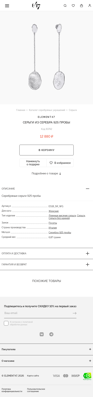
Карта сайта (33, 376)
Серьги (81, 215)
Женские (54, 211)
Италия (53, 227)
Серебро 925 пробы (60, 232)
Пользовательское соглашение (36, 390)
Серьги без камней (59, 218)
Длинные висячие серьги (62, 215)
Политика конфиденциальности (12, 390)
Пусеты (53, 223)
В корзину (47, 150)
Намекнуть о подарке (33, 163)
